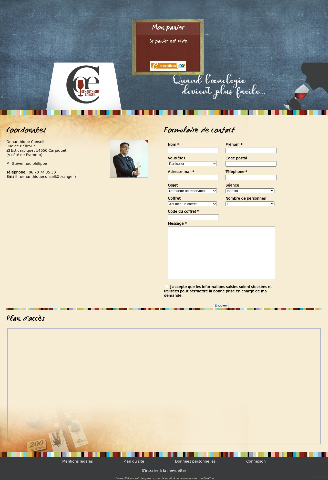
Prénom (233, 144)
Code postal (236, 158)
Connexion (256, 461)
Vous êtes (176, 158)
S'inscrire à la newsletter (164, 470)
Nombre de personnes (245, 198)
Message (177, 223)
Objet (173, 185)
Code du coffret (183, 211)
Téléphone (236, 172)
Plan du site (134, 461)
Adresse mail (181, 172)
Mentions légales (77, 461)
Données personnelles (195, 461)
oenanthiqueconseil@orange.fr (48, 177)
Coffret (174, 198)
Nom (173, 144)
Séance (232, 185)
